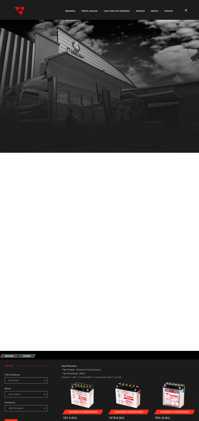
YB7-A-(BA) (70, 417)
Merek (8, 388)
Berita (153, 10)
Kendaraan (10, 402)
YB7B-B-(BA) (116, 417)
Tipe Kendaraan (12, 374)
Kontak (168, 10)
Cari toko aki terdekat (116, 10)
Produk (139, 10)
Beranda (69, 10)
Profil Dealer (89, 10)
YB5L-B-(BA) (162, 417)
